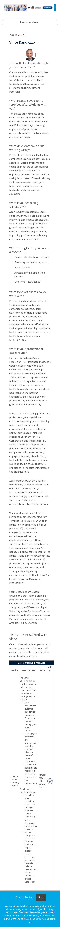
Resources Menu (29, 22)
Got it (41, 897)
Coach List (16, 34)
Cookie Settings (25, 897)
